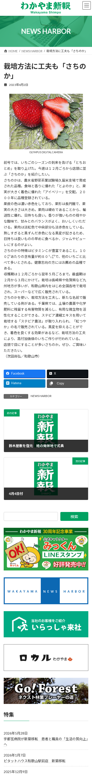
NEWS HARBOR (41, 396)
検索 (74, 516)
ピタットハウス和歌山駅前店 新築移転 (35, 761)
